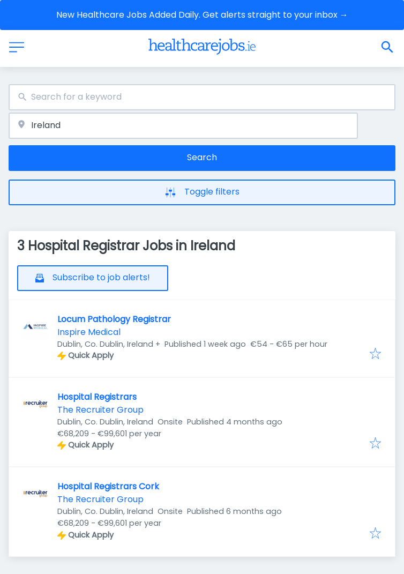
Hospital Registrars (97, 397)
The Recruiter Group (100, 410)
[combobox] (202, 97)
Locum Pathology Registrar (114, 319)
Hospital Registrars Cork (108, 486)
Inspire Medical (89, 332)
